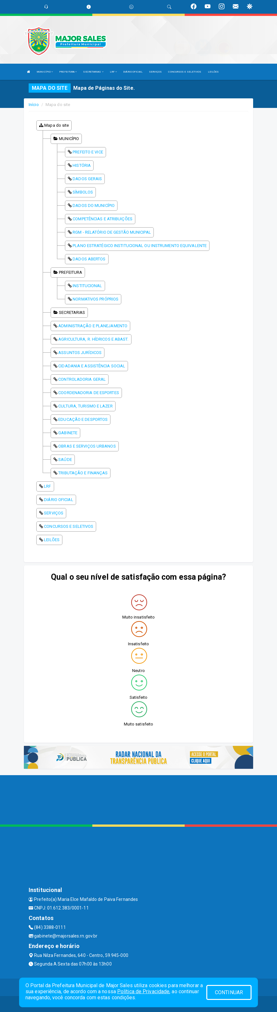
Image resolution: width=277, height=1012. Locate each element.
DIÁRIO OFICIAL (132, 71)
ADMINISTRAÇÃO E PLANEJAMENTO (92, 325)
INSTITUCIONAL (87, 285)
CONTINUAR (229, 992)
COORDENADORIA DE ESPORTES (88, 392)
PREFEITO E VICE (88, 152)
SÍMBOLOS (83, 192)
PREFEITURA (68, 71)
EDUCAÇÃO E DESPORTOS (83, 419)
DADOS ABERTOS (89, 259)
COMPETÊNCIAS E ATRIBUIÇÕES (102, 218)
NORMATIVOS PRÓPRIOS (95, 299)
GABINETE (67, 432)
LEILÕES (213, 71)
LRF (113, 71)
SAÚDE (65, 459)
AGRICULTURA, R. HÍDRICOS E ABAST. (93, 339)
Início (34, 104)
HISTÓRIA (82, 165)
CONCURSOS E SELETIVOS (184, 71)
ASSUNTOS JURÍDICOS (80, 352)
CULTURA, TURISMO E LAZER (85, 406)
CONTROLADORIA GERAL (82, 379)
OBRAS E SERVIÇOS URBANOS (87, 446)
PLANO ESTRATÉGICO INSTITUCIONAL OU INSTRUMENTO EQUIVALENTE (140, 245)
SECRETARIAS (93, 71)
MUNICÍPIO (45, 71)
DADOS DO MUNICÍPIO (94, 205)
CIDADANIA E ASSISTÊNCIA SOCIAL (91, 366)
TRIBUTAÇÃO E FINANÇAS (83, 473)
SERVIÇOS (155, 71)
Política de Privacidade (143, 991)
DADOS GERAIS (87, 178)
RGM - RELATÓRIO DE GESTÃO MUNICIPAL (112, 232)
